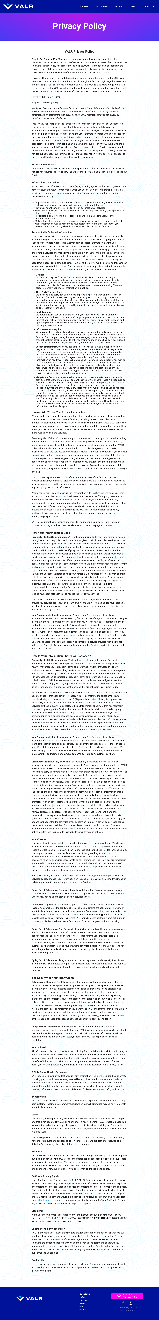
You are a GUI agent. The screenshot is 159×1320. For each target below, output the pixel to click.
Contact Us (149, 7)
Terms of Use (131, 1310)
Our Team (84, 7)
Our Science (101, 7)
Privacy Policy (123, 1310)
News (134, 7)
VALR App (119, 7)
